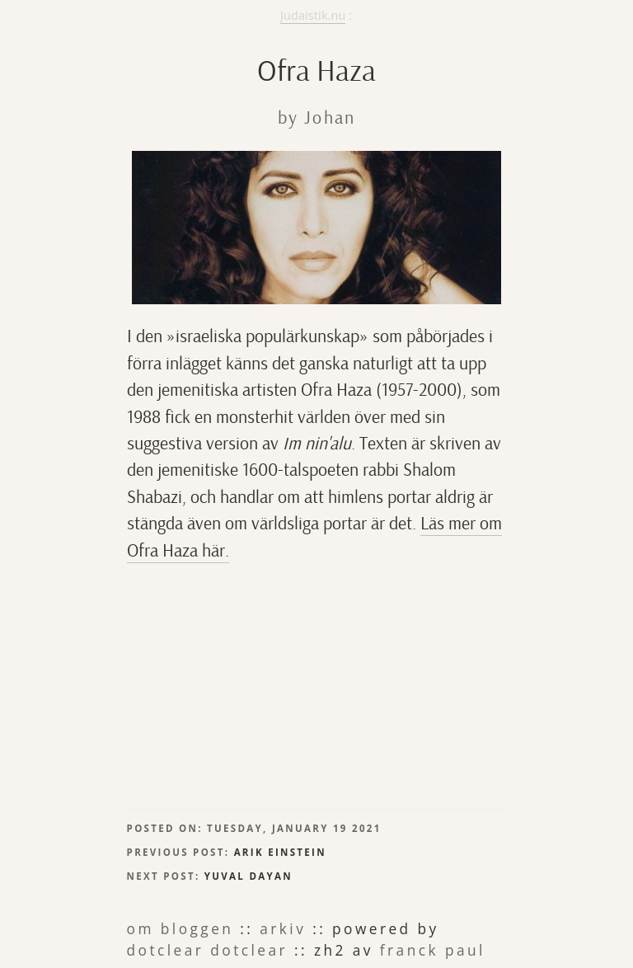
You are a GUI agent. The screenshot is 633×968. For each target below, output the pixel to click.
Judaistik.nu (312, 15)
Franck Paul (432, 950)
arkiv (283, 928)
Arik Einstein (280, 852)
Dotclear (165, 950)
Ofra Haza (316, 71)
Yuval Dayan (248, 876)
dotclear (249, 950)
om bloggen (180, 928)
